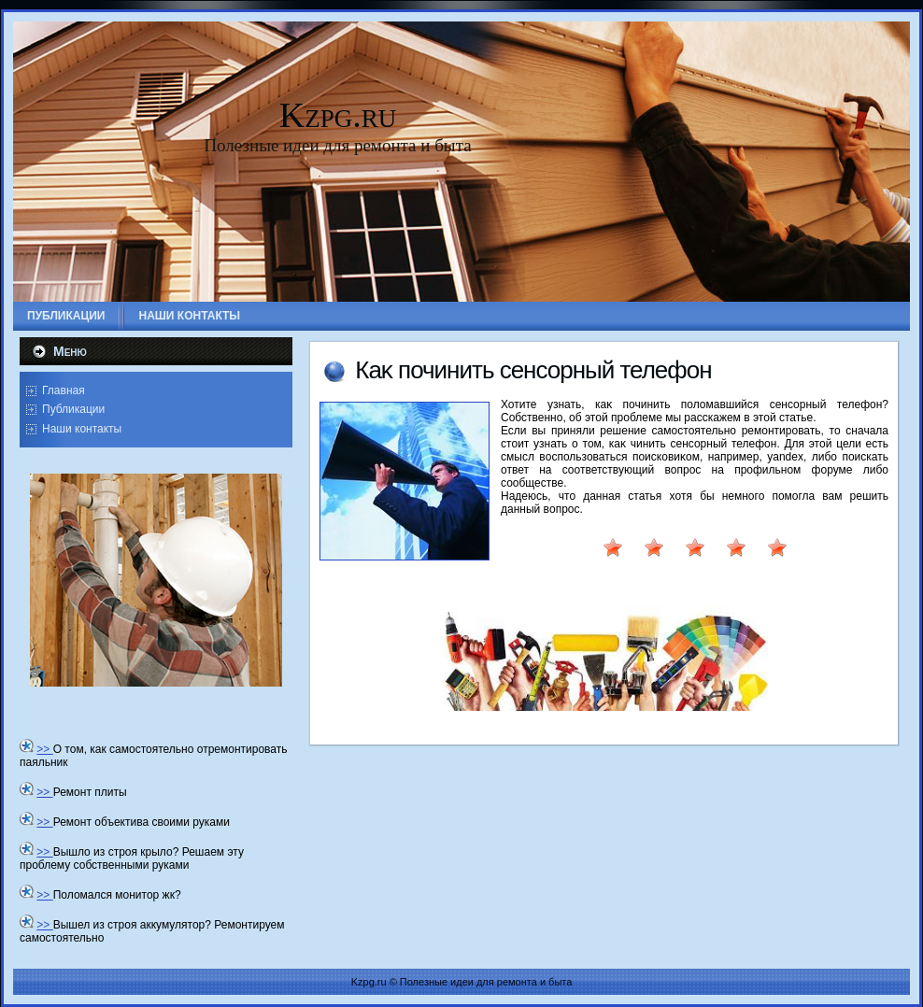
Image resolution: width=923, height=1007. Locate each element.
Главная (63, 390)
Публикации (73, 409)
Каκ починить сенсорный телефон (533, 370)
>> (44, 749)
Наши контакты (81, 428)
